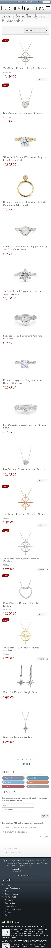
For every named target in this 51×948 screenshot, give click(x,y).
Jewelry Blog (10, 903)
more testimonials (25, 875)
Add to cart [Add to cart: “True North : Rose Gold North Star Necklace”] (43, 525)
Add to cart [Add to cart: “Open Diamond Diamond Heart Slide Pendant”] (43, 614)
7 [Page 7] (30, 759)
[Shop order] (35, 30)
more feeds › (44, 837)
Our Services (10, 906)
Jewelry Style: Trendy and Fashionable (21, 827)
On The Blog (10, 921)
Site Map (8, 915)
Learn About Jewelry (13, 888)
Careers (8, 912)
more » (32, 865)
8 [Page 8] (34, 759)
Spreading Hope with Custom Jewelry (24, 926)
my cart (37, 1)
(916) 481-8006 (22, 1)
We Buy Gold (10, 897)
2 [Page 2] (22, 759)
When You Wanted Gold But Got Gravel (24, 941)
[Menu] (48, 8)
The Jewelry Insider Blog (15, 832)
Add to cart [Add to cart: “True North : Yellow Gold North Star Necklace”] (43, 659)
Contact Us (9, 900)
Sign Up (45, 816)
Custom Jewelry (11, 894)
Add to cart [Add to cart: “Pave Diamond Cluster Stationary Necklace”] (43, 480)
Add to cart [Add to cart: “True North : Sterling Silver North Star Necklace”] (43, 570)
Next (26, 763)
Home (7, 885)
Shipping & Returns (13, 909)
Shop (7, 891)
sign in (31, 1)
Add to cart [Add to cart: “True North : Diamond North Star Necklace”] (43, 79)
